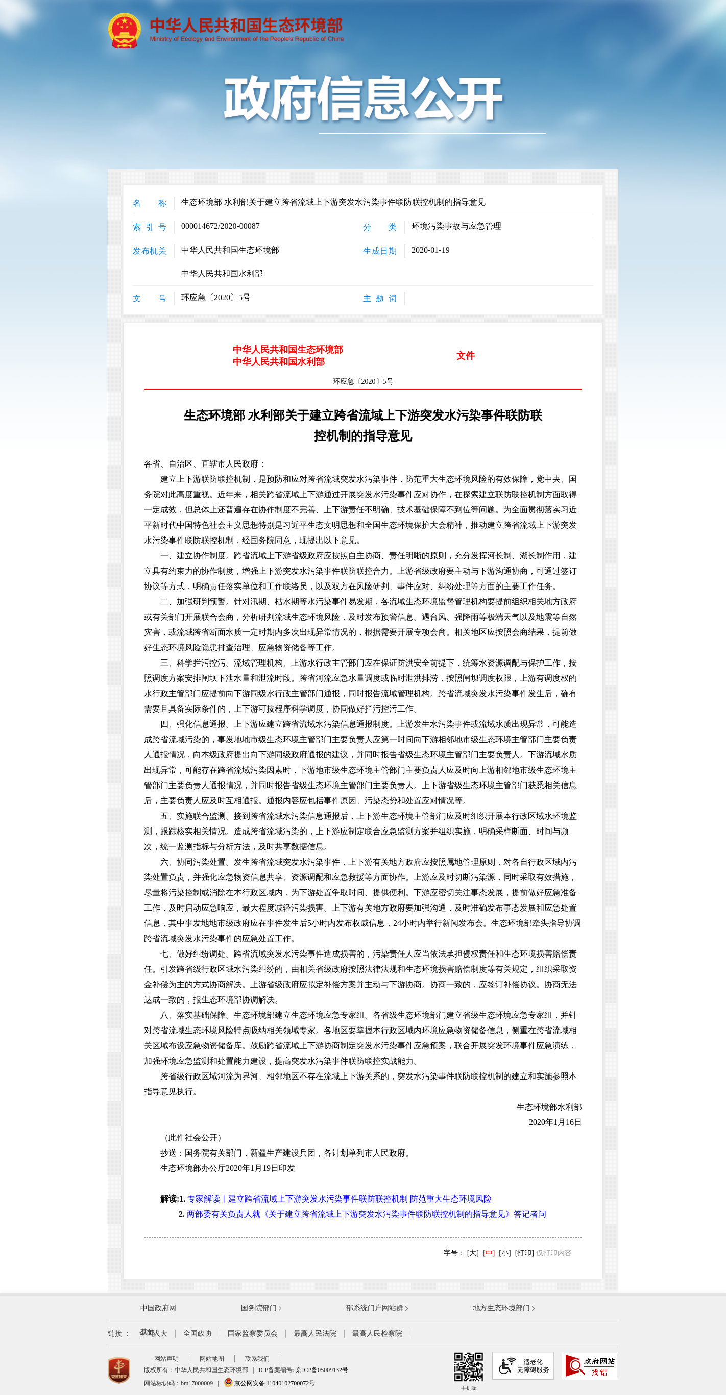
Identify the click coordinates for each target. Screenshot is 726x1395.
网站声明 (166, 1358)
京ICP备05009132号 (322, 1370)
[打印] (524, 1253)
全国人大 (153, 1333)
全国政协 (197, 1333)
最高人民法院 (315, 1333)
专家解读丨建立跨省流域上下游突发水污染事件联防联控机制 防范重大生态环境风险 (339, 1198)
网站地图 (212, 1358)
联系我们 (257, 1358)
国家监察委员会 (253, 1333)
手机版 (468, 1371)
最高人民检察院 (377, 1333)
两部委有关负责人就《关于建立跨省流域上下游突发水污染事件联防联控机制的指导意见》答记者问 (366, 1214)
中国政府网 (158, 1308)
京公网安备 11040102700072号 (270, 1383)
